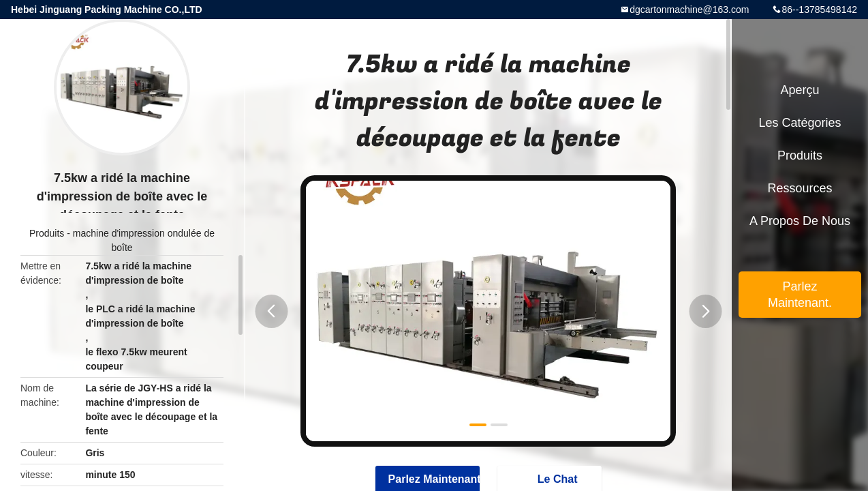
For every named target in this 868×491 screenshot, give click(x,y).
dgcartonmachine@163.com (689, 9)
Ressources (799, 188)
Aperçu (799, 90)
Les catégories (799, 123)
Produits (46, 233)
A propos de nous (799, 221)
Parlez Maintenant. (800, 295)
